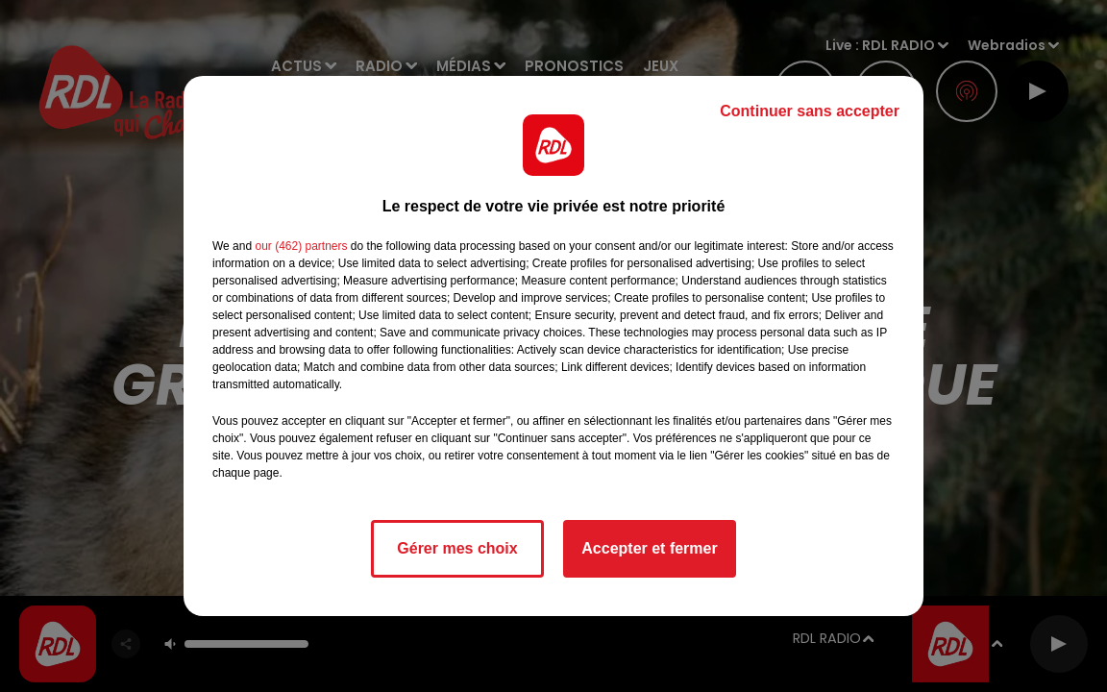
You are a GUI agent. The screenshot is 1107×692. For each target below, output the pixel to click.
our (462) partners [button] (301, 246)
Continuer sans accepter (809, 111)
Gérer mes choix (457, 548)
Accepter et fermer (649, 548)
